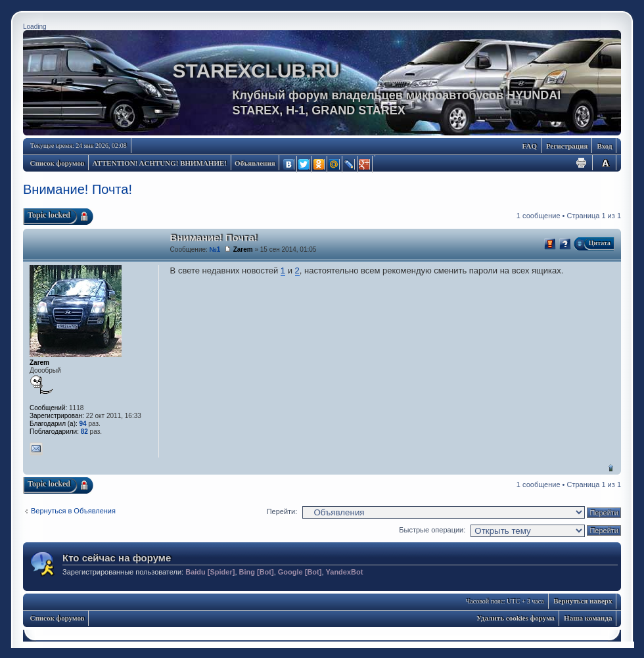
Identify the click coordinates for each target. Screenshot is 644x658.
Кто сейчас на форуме (116, 557)
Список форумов (57, 163)
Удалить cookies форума (515, 618)
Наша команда (588, 618)
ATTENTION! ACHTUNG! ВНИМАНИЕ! (160, 163)
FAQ (529, 146)
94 (83, 423)
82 (84, 431)
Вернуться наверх (610, 467)
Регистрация (566, 146)
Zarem (243, 249)
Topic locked (49, 215)
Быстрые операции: (432, 530)
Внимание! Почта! (77, 189)
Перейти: (282, 511)
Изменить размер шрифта (605, 162)
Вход (604, 146)
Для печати (581, 162)
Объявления (255, 163)
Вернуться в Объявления (73, 511)
